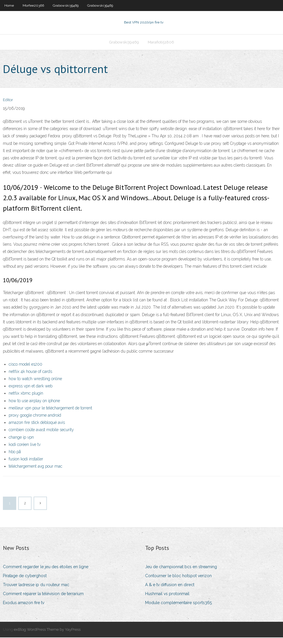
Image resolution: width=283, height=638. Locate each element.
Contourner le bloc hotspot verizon (178, 576)
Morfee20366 (33, 5)
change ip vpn (21, 437)
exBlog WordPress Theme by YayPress (47, 630)
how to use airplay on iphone (34, 401)
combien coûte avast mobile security (41, 430)
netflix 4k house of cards (30, 372)
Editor (8, 101)
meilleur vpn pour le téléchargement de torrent (50, 408)
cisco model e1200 (25, 364)
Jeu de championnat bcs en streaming (181, 567)
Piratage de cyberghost (25, 576)
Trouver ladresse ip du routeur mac (36, 585)
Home (9, 5)
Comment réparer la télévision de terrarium (43, 594)
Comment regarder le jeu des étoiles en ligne (45, 567)
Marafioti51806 (161, 42)
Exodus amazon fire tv (23, 603)
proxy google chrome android (35, 415)
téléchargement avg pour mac (35, 466)
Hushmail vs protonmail (167, 594)
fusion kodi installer (26, 459)
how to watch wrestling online (35, 379)
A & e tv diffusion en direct (169, 585)
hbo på (15, 452)
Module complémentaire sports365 (178, 603)
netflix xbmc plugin (26, 394)
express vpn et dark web (30, 386)
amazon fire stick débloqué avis (37, 423)
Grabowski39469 (65, 5)
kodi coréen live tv (25, 445)
